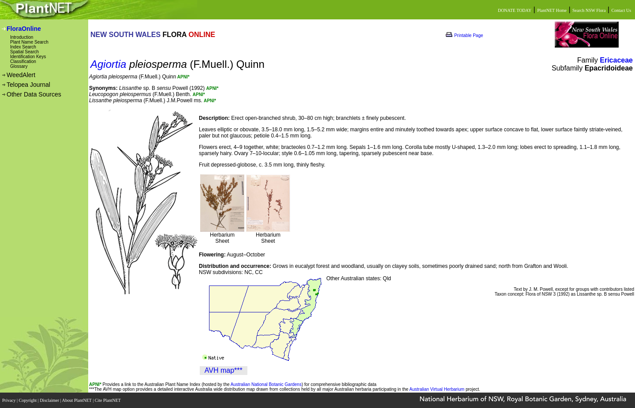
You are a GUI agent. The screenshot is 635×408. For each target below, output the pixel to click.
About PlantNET (77, 400)
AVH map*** (224, 370)
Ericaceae (616, 60)
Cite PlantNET (108, 400)
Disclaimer (50, 400)
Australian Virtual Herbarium (436, 389)
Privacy (9, 400)
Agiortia (108, 64)
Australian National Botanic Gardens (266, 384)
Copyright (28, 400)
